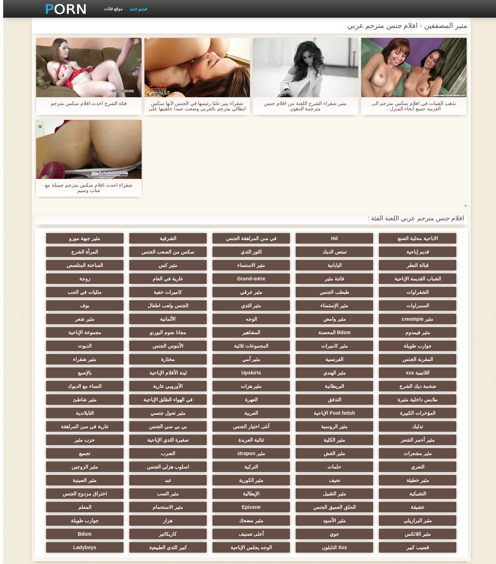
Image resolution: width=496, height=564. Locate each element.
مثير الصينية (144, 440)
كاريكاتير (75, 480)
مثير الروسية (74, 386)
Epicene (421, 467)
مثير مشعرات (282, 413)
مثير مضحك (74, 467)
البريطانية (282, 359)
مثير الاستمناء (421, 265)
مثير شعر (144, 305)
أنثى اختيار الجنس (421, 399)
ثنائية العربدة (74, 399)
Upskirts (144, 346)
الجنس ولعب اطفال (144, 292)
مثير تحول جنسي (282, 386)
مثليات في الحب (421, 292)
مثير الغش (213, 413)
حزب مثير (352, 413)
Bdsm (421, 493)
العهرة (282, 373)
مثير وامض (352, 305)
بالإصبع (421, 359)
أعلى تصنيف (144, 480)
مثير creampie (421, 305)
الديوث (283, 332)
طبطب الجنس (213, 278)
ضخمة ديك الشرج (351, 359)
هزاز (421, 480)
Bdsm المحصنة (421, 319)
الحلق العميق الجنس (74, 453)
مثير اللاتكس (282, 480)
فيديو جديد (135, 8)
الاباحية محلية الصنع (421, 238)
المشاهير (352, 319)
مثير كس (352, 265)
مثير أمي (74, 332)
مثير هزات (213, 359)
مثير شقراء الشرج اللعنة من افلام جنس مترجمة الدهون (302, 106)
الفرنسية (144, 332)
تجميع (421, 426)
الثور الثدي (352, 252)
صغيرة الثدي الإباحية (421, 413)
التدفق (352, 373)
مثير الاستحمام (352, 467)
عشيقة (144, 453)
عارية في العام (421, 278)
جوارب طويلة (144, 319)
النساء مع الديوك (75, 359)
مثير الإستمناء (283, 292)
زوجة (352, 278)
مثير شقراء (352, 346)
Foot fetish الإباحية (421, 386)
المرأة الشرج (213, 252)
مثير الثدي (213, 292)
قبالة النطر (144, 252)
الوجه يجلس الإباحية (213, 493)
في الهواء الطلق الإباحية (213, 373)
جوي (213, 480)
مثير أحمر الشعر (213, 399)
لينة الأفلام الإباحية (74, 346)
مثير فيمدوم (74, 305)
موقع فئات (110, 8)
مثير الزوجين (74, 426)
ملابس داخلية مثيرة (421, 373)
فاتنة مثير (144, 265)
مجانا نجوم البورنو (282, 319)
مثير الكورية (282, 440)
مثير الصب (282, 453)
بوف (74, 292)
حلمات (283, 426)
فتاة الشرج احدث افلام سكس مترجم (85, 103)
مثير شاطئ (144, 373)
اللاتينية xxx (283, 346)
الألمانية (213, 305)
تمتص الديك (421, 252)
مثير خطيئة (421, 440)
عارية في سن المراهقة (283, 399)
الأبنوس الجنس (352, 332)
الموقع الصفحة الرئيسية (132, 554)
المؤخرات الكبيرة (74, 373)
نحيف (352, 440)
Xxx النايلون (282, 493)
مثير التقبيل (421, 453)
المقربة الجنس (213, 332)
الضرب (74, 413)
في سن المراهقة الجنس (282, 238)
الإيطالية (352, 453)
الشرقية (213, 238)
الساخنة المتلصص (282, 265)
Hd (352, 238)
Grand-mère (75, 265)
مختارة (421, 346)
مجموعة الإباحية (213, 319)
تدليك (143, 386)
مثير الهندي (213, 346)
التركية (213, 426)
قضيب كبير (352, 493)
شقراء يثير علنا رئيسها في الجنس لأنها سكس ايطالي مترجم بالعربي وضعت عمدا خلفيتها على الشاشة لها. (193, 106)
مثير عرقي (144, 278)
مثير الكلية (144, 399)
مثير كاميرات (74, 319)
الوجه (282, 305)
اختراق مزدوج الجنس (213, 453)
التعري (352, 426)
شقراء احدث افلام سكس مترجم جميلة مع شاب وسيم (85, 187)
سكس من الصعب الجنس (282, 252)
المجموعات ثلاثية (421, 332)
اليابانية (75, 252)
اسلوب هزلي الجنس (144, 426)
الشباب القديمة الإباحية (213, 265)
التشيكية (74, 440)
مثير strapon (144, 413)
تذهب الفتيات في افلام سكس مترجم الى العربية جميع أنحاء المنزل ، (410, 106)
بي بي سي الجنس (352, 399)
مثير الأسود (143, 467)
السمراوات (352, 292)
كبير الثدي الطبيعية (144, 493)
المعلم (282, 467)
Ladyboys (74, 493)
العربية (352, 386)
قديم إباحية (74, 238)
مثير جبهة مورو (144, 238)
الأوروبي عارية (144, 359)
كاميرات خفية (75, 278)
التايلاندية (213, 386)
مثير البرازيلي (213, 467)
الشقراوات (283, 278)
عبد (213, 440)
